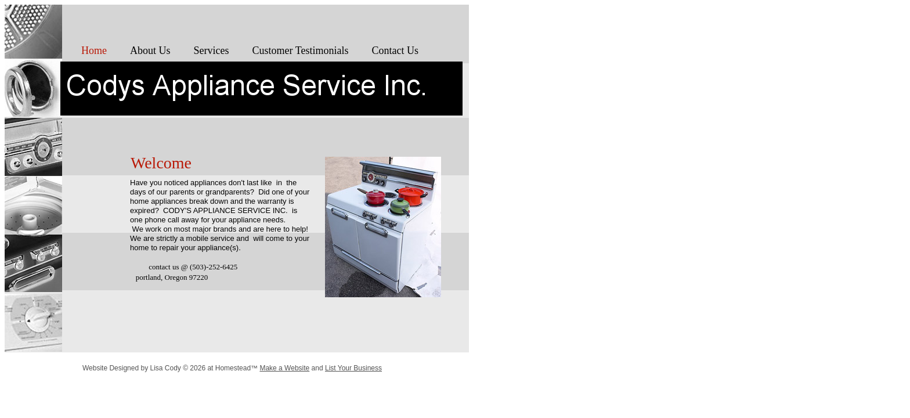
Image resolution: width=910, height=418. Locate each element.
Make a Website (284, 368)
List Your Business (353, 368)
